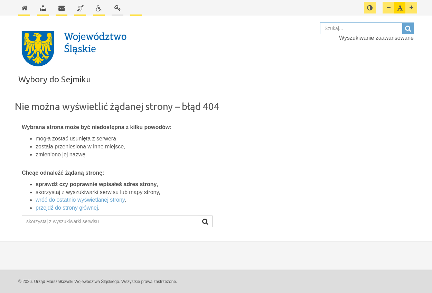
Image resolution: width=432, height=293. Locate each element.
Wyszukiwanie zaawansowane (376, 38)
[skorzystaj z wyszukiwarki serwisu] (110, 221)
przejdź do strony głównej (67, 208)
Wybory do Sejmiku (54, 79)
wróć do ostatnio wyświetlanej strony (80, 200)
